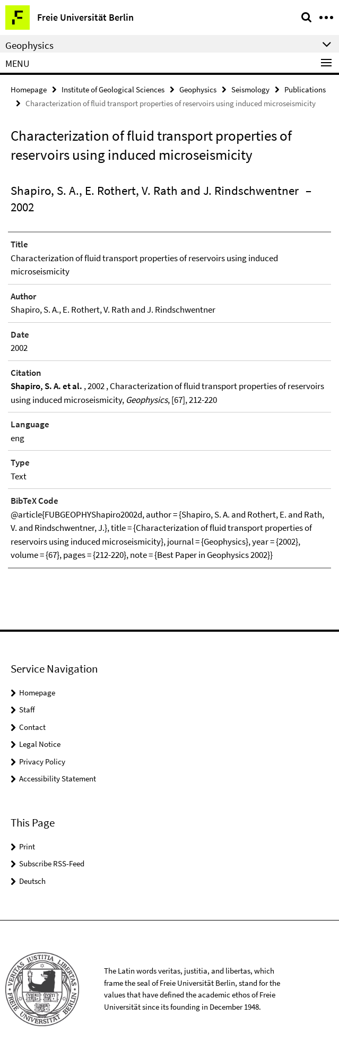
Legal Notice (39, 744)
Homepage (29, 89)
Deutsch (32, 881)
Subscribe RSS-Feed (51, 863)
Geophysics (197, 89)
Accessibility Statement (57, 778)
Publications (305, 89)
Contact (32, 727)
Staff (27, 709)
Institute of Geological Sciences (113, 89)
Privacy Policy (42, 761)
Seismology (250, 89)
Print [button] (27, 846)
